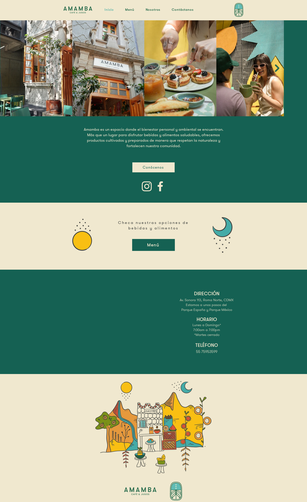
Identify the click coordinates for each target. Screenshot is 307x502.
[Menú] (153, 245)
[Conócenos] (153, 167)
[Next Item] (277, 68)
